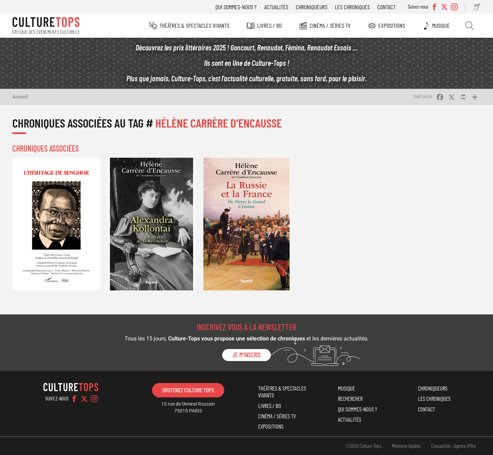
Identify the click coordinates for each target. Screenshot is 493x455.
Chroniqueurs (311, 7)
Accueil (20, 96)
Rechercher (469, 26)
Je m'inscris (246, 355)
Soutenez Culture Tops (188, 389)
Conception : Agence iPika (453, 446)
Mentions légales (406, 446)
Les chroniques (352, 7)
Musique (441, 25)
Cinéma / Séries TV (330, 25)
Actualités (276, 7)
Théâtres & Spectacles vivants (194, 25)
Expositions (391, 25)
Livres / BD (269, 25)
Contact (386, 7)
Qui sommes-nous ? (236, 7)
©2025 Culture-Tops (363, 446)
